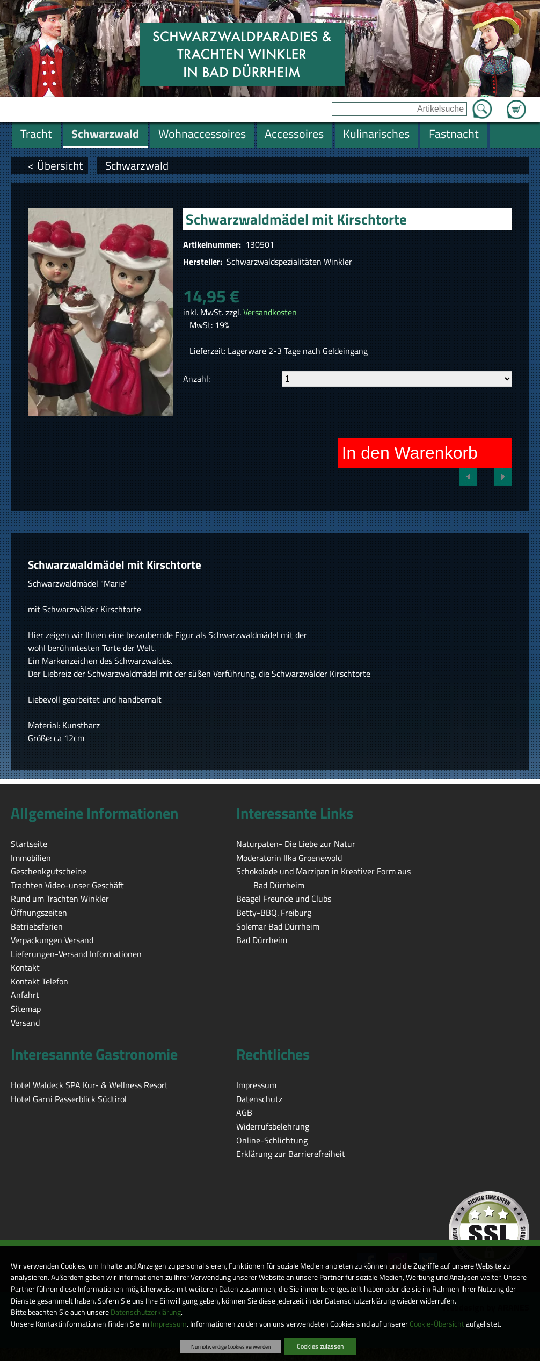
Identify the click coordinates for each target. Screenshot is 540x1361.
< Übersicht (55, 165)
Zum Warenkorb (516, 103)
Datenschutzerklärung (146, 1312)
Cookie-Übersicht (437, 1324)
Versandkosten (270, 312)
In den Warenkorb (410, 452)
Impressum (169, 1324)
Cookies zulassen (320, 1346)
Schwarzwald (137, 165)
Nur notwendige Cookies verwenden (231, 1346)
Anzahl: (196, 378)
